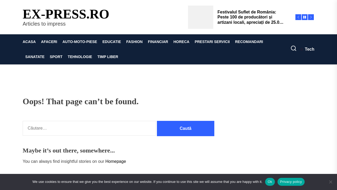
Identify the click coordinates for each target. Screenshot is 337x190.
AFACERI (49, 42)
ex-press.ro (66, 14)
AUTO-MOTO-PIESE (79, 42)
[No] (330, 181)
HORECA (182, 42)
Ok (270, 182)
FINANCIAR (158, 42)
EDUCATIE (111, 42)
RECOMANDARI (249, 42)
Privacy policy (291, 182)
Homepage (115, 161)
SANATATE (34, 57)
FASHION (134, 42)
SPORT (56, 57)
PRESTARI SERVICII (212, 42)
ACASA (29, 42)
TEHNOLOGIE (80, 57)
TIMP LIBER (107, 57)
